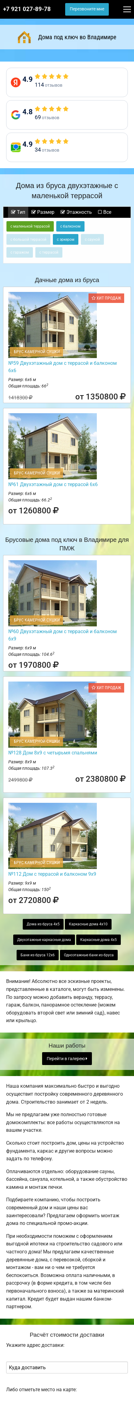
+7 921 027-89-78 (27, 9)
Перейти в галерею (67, 1058)
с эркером (65, 239)
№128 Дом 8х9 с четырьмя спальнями (52, 753)
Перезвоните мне (87, 9)
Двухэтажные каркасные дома (44, 940)
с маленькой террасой (30, 226)
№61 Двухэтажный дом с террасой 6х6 (53, 484)
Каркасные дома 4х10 (88, 924)
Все (104, 212)
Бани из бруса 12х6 (38, 955)
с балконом (70, 226)
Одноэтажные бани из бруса (89, 955)
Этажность (76, 212)
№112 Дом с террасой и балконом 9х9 (52, 874)
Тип (18, 212)
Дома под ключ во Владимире (67, 37)
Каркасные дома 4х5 (98, 940)
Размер (42, 212)
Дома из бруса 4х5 (43, 924)
